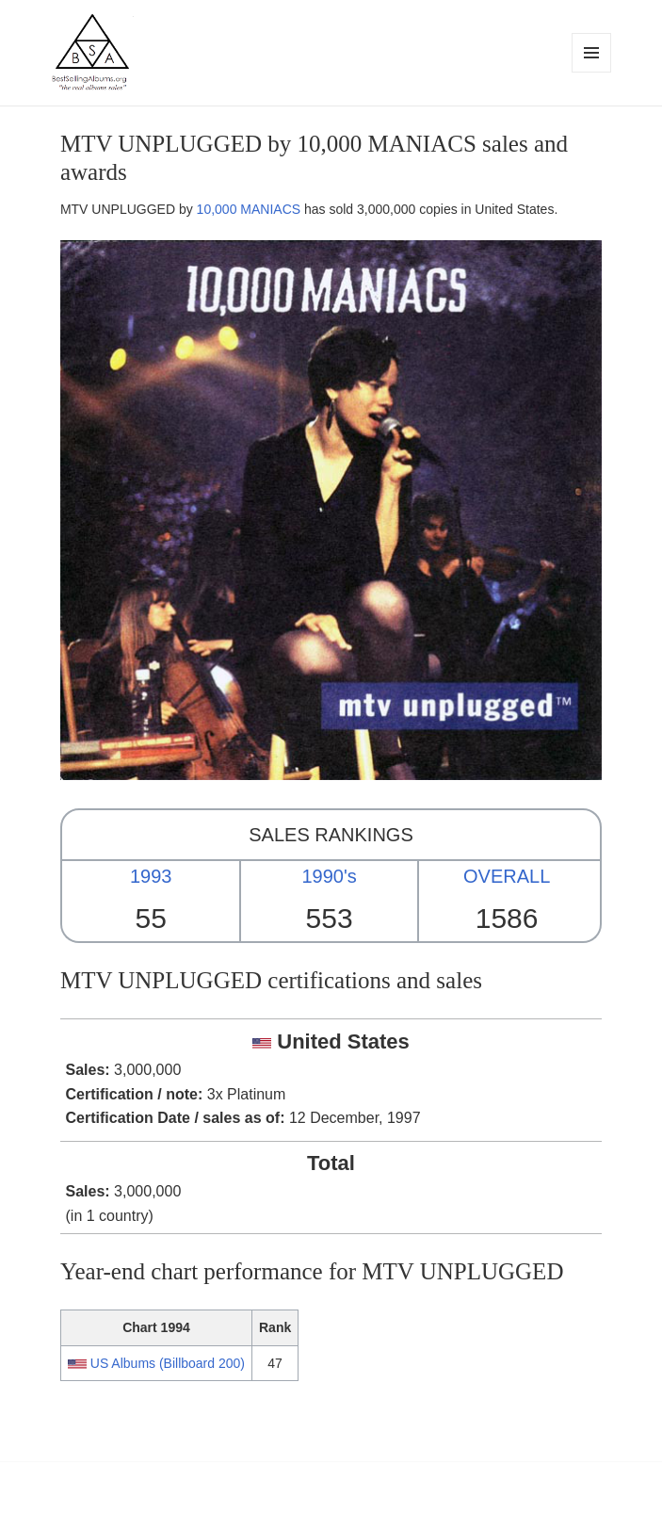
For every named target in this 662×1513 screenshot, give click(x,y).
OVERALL (506, 876)
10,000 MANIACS (249, 209)
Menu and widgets (592, 72)
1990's (328, 876)
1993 (151, 876)
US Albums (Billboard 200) (167, 1363)
